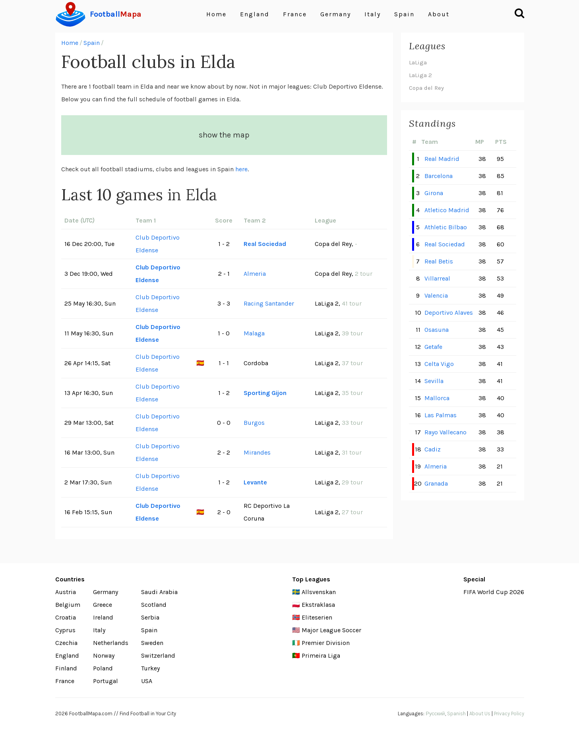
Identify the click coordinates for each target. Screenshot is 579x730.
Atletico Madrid (446, 210)
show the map (224, 134)
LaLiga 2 (420, 75)
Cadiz (432, 449)
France (295, 14)
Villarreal (437, 278)
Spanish (456, 713)
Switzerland (158, 655)
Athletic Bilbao (445, 227)
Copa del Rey (426, 87)
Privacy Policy (509, 713)
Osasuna (436, 329)
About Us (479, 713)
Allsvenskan (319, 592)
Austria (65, 592)
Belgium (67, 604)
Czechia (66, 643)
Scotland (154, 604)
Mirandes (257, 452)
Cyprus (65, 630)
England (254, 14)
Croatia (65, 617)
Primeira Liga (321, 655)
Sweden (152, 643)
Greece (102, 604)
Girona (433, 193)
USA (146, 681)
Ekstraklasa (318, 604)
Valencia (436, 295)
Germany (335, 14)
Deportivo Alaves (448, 312)
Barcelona (438, 176)
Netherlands (110, 643)
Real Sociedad (265, 244)
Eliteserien (317, 617)
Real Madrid (441, 159)
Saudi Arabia (159, 592)
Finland (66, 668)
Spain (404, 14)
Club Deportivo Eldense (158, 244)
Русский (435, 713)
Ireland (103, 617)
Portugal (105, 681)
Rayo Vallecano (445, 432)
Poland (103, 668)
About (438, 14)
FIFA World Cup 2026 (493, 592)
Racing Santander (269, 303)
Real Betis (438, 261)
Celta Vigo (439, 364)
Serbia (150, 617)
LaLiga (418, 62)
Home (216, 14)
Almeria (255, 273)
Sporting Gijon (265, 393)
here (241, 169)
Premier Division (326, 643)
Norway (103, 655)
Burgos (254, 422)
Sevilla (433, 381)
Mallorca (436, 398)
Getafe (433, 346)
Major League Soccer (331, 630)
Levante (255, 482)
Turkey (150, 668)
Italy (372, 14)
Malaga (254, 333)
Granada (436, 483)
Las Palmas (440, 415)
